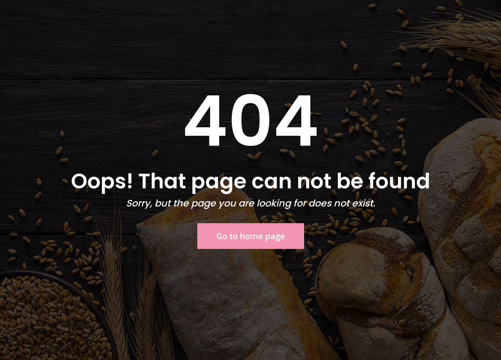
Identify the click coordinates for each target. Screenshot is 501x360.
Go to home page (250, 236)
